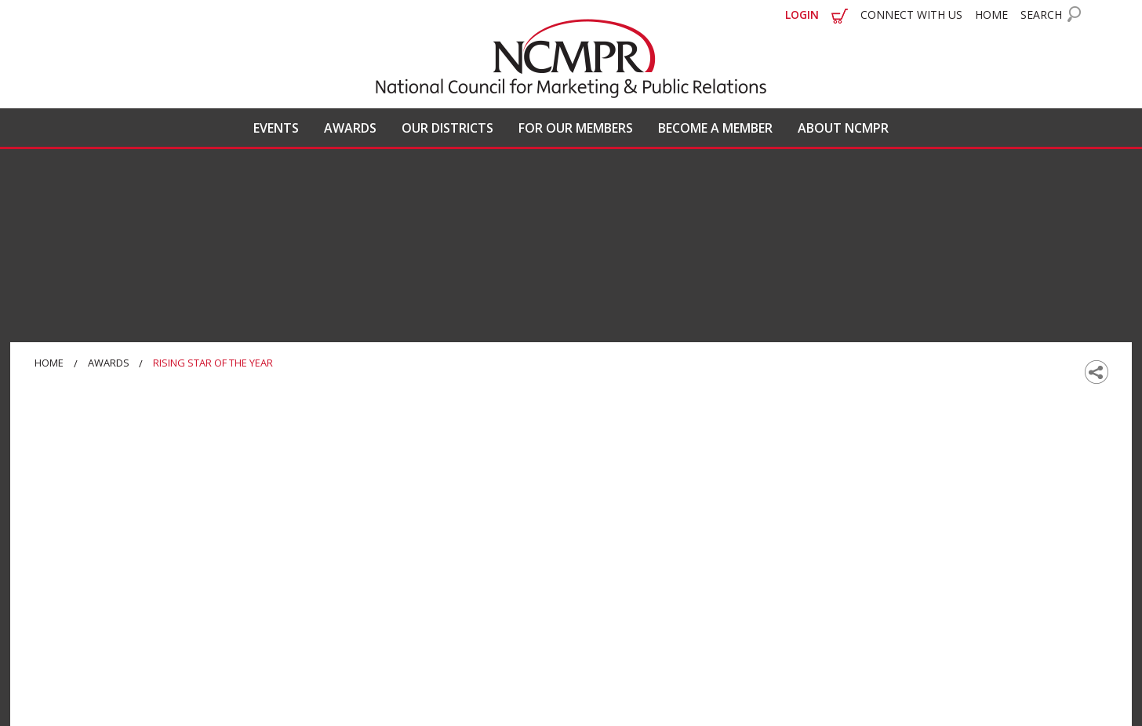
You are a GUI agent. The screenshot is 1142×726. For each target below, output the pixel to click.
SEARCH (1041, 14)
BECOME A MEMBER (715, 128)
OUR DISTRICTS (447, 128)
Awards (108, 363)
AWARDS (350, 128)
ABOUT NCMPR (843, 128)
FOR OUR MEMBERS (575, 128)
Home (49, 363)
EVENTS (276, 128)
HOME (991, 14)
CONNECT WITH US (911, 14)
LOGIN (802, 14)
